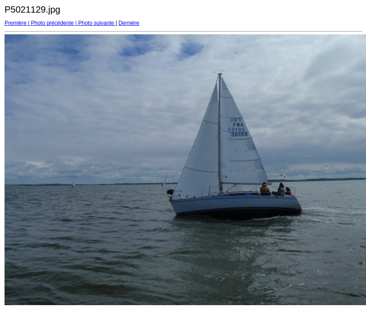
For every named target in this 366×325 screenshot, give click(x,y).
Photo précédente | (54, 23)
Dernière (128, 23)
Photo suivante (97, 23)
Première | (18, 23)
